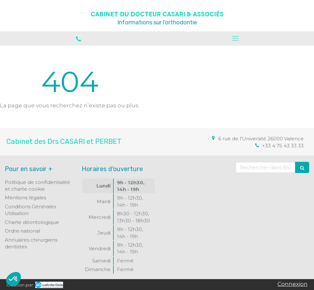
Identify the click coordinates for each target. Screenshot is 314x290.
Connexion (292, 284)
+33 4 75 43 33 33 (283, 146)
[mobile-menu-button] (235, 38)
